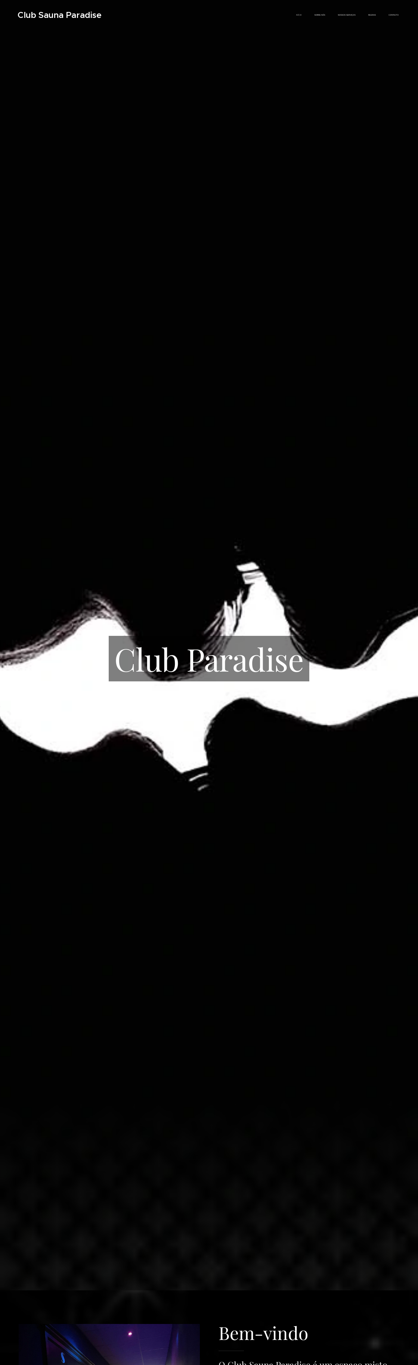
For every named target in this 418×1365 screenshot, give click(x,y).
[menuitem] (347, 15)
